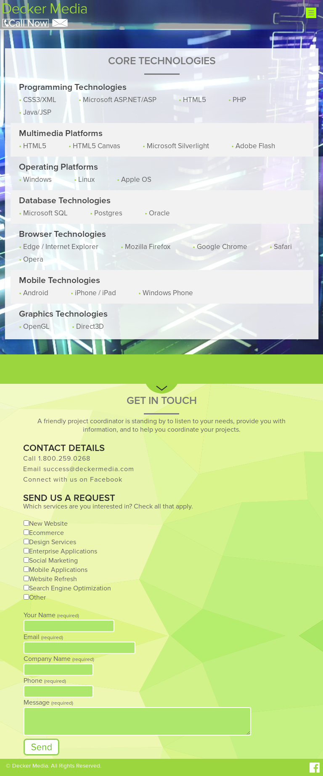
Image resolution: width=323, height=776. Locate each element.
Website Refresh (53, 579)
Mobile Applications (58, 570)
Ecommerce (46, 533)
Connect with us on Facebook (72, 479)
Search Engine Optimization (70, 588)
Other (37, 597)
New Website (48, 523)
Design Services (52, 542)
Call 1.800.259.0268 (56, 458)
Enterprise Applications (63, 551)
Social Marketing (53, 560)
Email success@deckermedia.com (78, 469)
